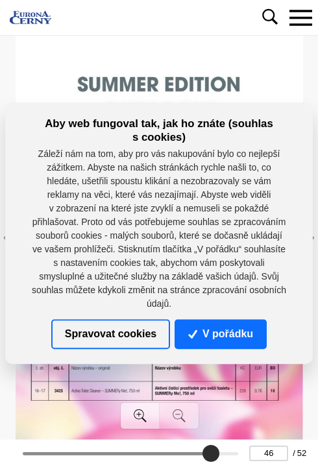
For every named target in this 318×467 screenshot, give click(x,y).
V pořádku (220, 333)
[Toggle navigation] (300, 17)
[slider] (211, 453)
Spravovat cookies (110, 333)
